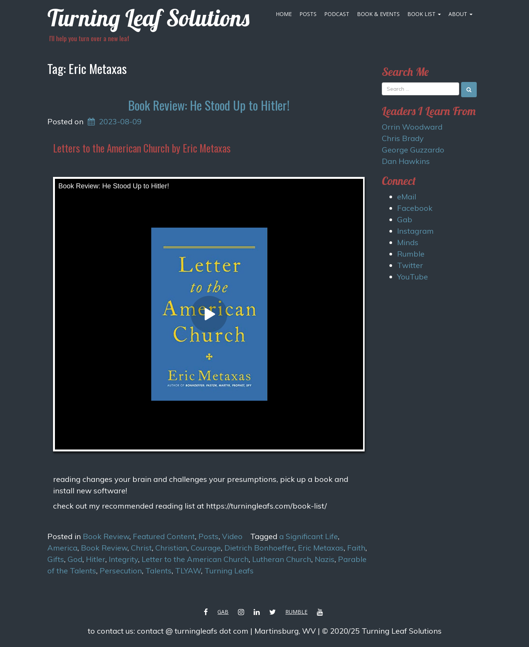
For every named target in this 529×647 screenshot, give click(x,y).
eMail (406, 196)
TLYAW (188, 570)
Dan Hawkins (406, 161)
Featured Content (164, 536)
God (75, 559)
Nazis (324, 559)
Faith (356, 547)
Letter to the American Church (195, 559)
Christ (141, 547)
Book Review (106, 536)
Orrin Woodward (412, 127)
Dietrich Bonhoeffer (259, 547)
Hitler (95, 559)
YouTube (412, 276)
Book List (424, 14)
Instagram (415, 231)
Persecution (121, 570)
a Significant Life (308, 536)
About (461, 14)
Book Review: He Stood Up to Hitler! (208, 105)
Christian (171, 547)
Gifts (55, 559)
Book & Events (378, 14)
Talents (158, 570)
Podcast (336, 14)
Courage (206, 547)
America (62, 547)
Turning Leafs (229, 570)
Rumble (410, 253)
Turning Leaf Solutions (148, 17)
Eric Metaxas (321, 547)
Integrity (123, 559)
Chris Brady (403, 138)
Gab (404, 219)
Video (232, 536)
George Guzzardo (413, 149)
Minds (407, 242)
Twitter (410, 265)
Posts (308, 14)
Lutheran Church (281, 559)
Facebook (415, 208)
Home (284, 14)
